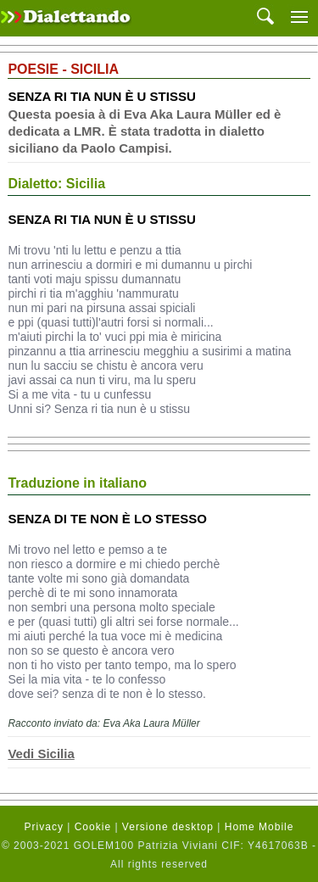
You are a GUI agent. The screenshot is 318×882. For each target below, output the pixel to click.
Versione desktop (168, 827)
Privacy (44, 827)
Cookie (93, 827)
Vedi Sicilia (41, 753)
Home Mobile (259, 827)
